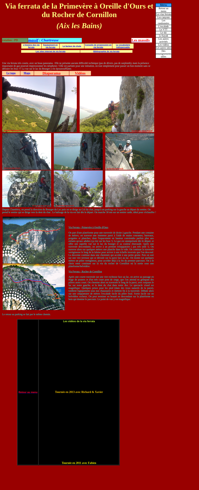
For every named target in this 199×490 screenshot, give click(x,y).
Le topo (11, 73)
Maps (27, 73)
